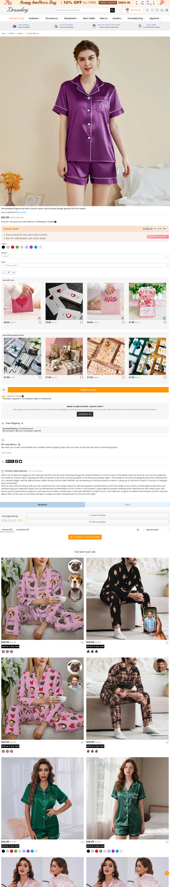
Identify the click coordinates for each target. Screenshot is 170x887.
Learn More (6, 452)
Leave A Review (97, 515)
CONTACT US (85, 414)
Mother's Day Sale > (158, 236)
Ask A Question (97, 522)
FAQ (127, 504)
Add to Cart (88, 390)
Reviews (42, 504)
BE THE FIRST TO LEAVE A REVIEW (85, 537)
